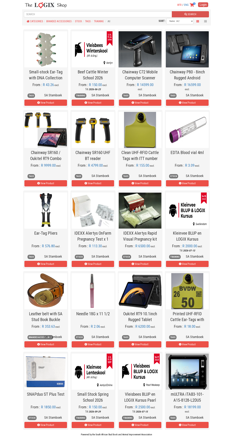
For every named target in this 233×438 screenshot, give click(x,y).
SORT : (162, 21)
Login (203, 5)
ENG (186, 5)
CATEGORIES (35, 21)
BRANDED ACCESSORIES (59, 21)
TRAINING (99, 21)
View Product (45, 102)
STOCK (78, 21)
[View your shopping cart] (193, 5)
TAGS (88, 21)
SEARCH (190, 14)
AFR (179, 5)
